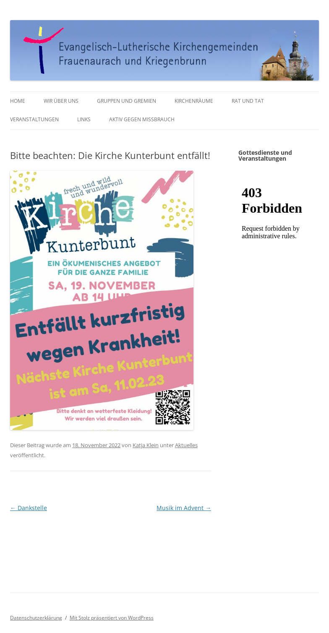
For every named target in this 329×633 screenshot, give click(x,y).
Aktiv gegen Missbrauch (142, 119)
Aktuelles (186, 445)
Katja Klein (146, 445)
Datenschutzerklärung (36, 617)
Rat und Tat (248, 100)
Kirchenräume (194, 100)
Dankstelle (28, 508)
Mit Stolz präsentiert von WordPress (112, 617)
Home (17, 100)
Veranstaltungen (34, 119)
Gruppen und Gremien (126, 100)
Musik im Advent (184, 508)
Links (84, 119)
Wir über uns (61, 100)
